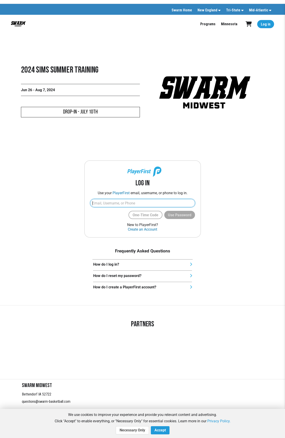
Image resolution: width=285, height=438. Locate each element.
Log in (265, 24)
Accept (160, 430)
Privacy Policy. (219, 421)
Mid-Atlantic (258, 10)
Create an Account (142, 229)
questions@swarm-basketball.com (46, 401)
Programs (208, 24)
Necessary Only (132, 430)
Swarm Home (182, 10)
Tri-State (233, 10)
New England (207, 10)
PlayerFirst (121, 193)
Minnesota (229, 24)
